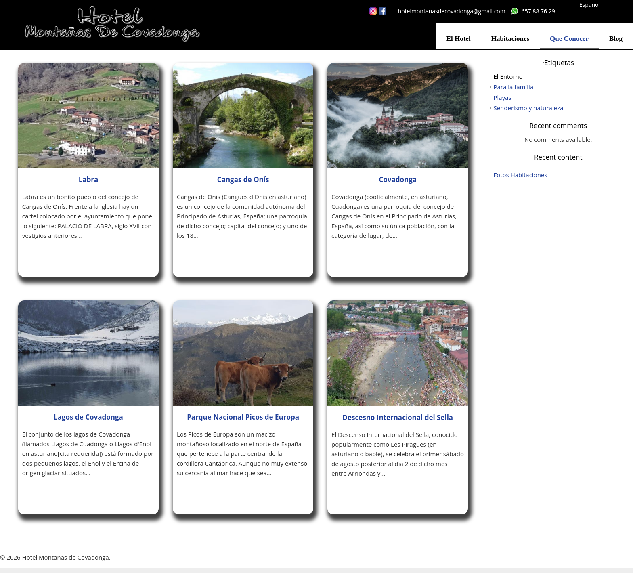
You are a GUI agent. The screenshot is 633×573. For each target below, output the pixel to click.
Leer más (45, 257)
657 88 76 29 (538, 11)
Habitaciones (510, 38)
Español (589, 4)
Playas (502, 97)
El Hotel (458, 38)
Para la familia (513, 87)
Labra (89, 179)
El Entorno (507, 76)
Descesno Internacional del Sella (397, 417)
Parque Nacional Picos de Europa (243, 417)
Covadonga (398, 179)
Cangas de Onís (243, 179)
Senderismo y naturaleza (528, 108)
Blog (616, 38)
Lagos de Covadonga (88, 417)
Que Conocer (569, 38)
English (619, 4)
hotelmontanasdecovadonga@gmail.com (451, 11)
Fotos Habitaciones (520, 175)
